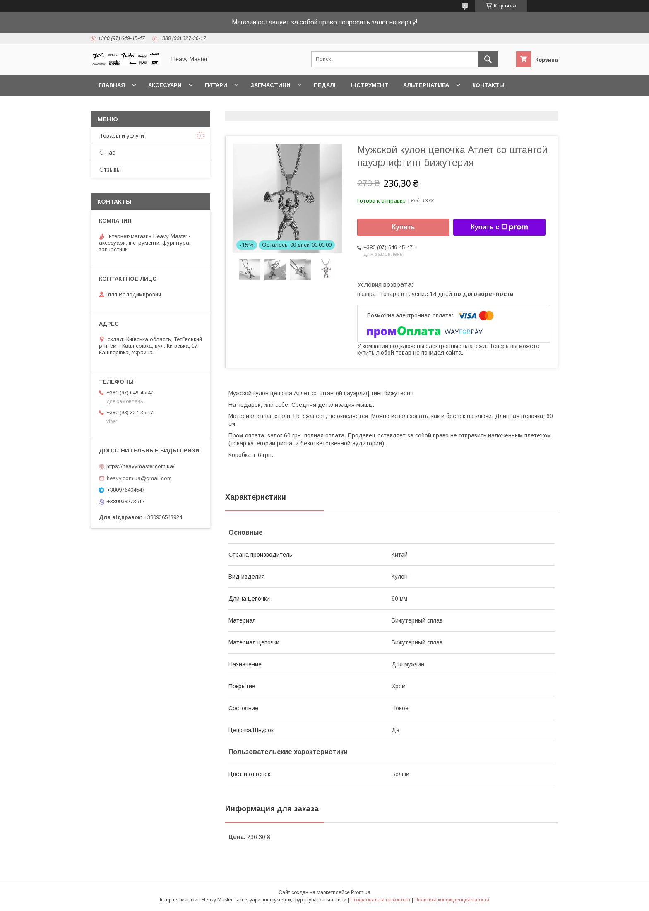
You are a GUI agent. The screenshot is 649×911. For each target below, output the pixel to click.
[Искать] (488, 59)
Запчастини (270, 85)
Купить (403, 227)
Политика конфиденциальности (451, 900)
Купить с (499, 227)
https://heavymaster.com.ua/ (140, 466)
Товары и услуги (121, 135)
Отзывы (110, 169)
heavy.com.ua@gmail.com (139, 478)
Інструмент (369, 85)
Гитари (216, 85)
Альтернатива (426, 85)
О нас (107, 152)
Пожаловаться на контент (380, 900)
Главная (112, 85)
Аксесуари (165, 85)
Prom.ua (360, 892)
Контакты (488, 85)
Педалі (325, 85)
